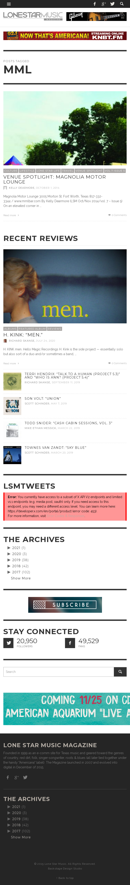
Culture (10, 170)
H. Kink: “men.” (23, 335)
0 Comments (117, 215)
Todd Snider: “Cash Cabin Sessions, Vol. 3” (69, 423)
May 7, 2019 (59, 403)
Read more (11, 215)
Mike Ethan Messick (40, 428)
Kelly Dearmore (22, 187)
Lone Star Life (48, 170)
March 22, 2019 (69, 428)
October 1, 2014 (48, 187)
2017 (16, 572)
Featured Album (32, 328)
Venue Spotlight (89, 170)
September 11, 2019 (66, 382)
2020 (16, 554)
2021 (16, 548)
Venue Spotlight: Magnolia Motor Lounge (54, 179)
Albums (10, 328)
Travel (67, 170)
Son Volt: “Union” (43, 399)
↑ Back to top (65, 878)
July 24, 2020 (45, 340)
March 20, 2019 (62, 452)
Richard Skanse (22, 340)
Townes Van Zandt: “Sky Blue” (56, 448)
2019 (16, 560)
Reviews (54, 328)
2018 (16, 566)
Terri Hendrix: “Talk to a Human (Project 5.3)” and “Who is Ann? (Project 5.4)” (72, 375)
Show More (21, 578)
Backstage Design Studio (65, 868)
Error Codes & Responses (65, 516)
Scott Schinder (37, 403)
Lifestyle (27, 170)
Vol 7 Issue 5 (115, 170)
